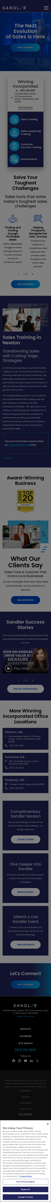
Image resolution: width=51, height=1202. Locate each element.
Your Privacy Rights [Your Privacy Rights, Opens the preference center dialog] (25, 1181)
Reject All (25, 1189)
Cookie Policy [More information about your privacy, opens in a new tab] (25, 1176)
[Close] (48, 1124)
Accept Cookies (25, 1197)
